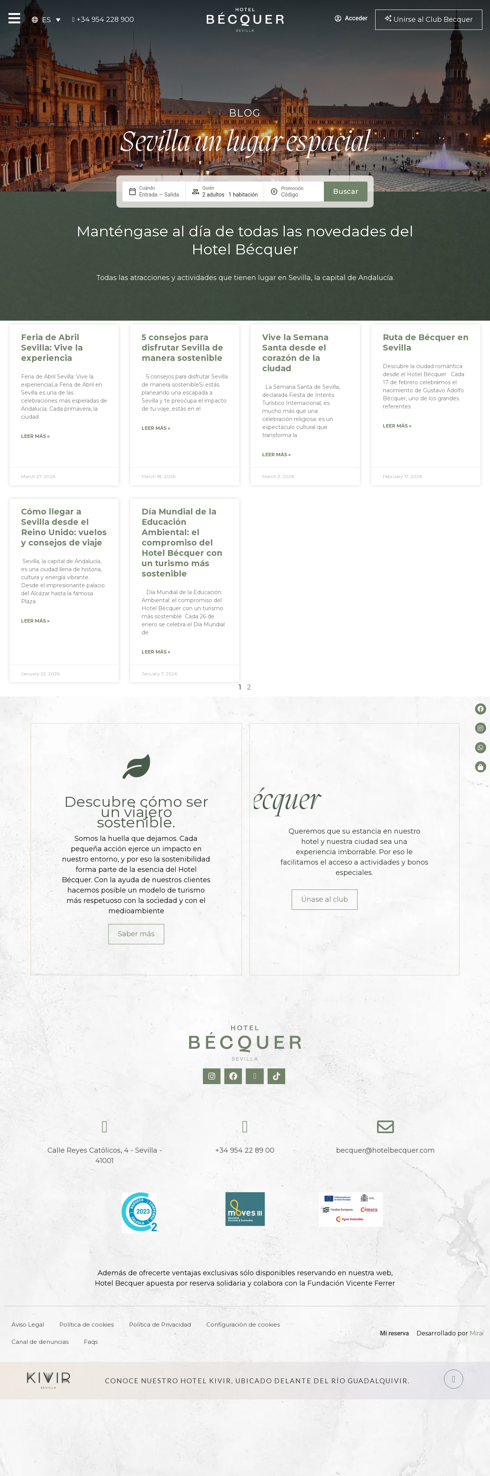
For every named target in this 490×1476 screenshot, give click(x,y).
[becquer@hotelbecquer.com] (385, 1127)
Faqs (91, 1341)
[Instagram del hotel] (480, 728)
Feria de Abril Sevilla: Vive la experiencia (52, 348)
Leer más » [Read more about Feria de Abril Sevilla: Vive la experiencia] (35, 436)
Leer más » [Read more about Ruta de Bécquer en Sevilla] (397, 426)
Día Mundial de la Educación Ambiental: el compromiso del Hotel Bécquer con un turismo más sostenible (182, 542)
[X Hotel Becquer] (255, 1076)
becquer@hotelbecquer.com (385, 1150)
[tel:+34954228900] (103, 20)
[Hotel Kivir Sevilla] (48, 1380)
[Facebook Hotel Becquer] (234, 1076)
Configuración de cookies (243, 1324)
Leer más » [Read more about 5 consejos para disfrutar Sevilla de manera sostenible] (156, 428)
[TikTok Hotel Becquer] (277, 1076)
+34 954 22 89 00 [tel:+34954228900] (244, 1150)
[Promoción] (299, 195)
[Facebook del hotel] (480, 708)
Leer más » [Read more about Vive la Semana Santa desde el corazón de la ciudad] (276, 454)
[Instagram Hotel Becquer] (212, 1076)
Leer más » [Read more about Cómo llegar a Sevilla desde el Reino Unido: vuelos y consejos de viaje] (35, 621)
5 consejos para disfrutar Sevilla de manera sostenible (182, 348)
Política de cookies (86, 1324)
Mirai (476, 1333)
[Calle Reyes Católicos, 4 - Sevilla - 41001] (104, 1127)
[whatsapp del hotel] (480, 747)
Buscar (345, 191)
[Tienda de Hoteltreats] (480, 766)
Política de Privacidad (160, 1324)
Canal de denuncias (40, 1341)
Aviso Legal (27, 1324)
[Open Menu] (14, 18)
